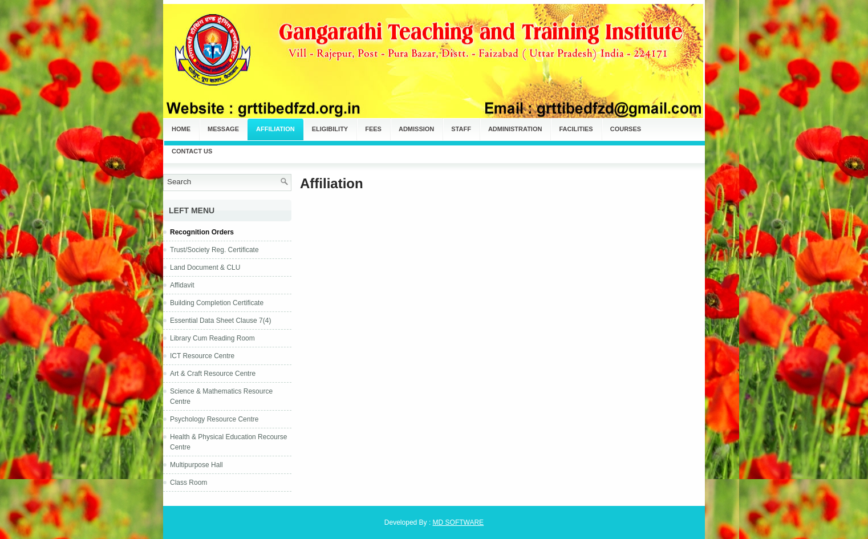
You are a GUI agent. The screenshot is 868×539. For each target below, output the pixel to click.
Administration (515, 128)
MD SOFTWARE (458, 522)
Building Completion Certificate (216, 303)
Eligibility (330, 128)
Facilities (576, 128)
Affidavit (182, 285)
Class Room (188, 483)
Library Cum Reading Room (212, 338)
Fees (373, 128)
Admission (416, 128)
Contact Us (192, 151)
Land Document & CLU (205, 267)
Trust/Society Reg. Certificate (214, 250)
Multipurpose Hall (196, 465)
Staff (461, 128)
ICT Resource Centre (202, 356)
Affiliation (275, 128)
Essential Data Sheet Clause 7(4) (220, 321)
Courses (625, 128)
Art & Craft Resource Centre (212, 374)
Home (181, 128)
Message (223, 128)
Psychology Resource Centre (214, 419)
